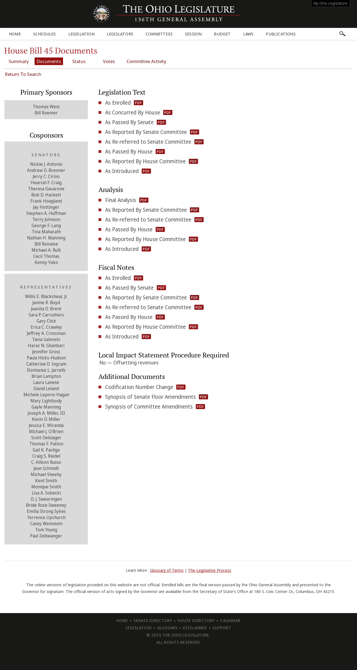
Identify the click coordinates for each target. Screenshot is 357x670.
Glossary (167, 627)
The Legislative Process (209, 570)
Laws (248, 34)
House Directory (196, 620)
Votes (109, 61)
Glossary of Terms (167, 570)
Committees (159, 34)
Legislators (120, 34)
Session (193, 34)
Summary (19, 61)
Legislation (81, 34)
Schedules (44, 34)
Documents (49, 61)
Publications (280, 34)
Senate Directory (153, 620)
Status (79, 61)
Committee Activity (146, 61)
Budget (222, 34)
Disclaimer (195, 627)
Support (222, 627)
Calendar (230, 620)
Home (15, 34)
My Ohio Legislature (330, 3)
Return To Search (23, 74)
